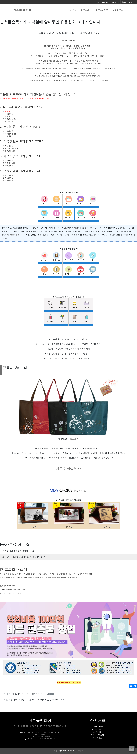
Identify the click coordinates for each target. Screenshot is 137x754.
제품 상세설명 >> (68, 469)
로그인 (132, 2)
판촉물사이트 (102, 10)
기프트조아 (73, 439)
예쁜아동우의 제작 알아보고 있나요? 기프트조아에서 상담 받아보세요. (33, 699)
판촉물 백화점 (22, 10)
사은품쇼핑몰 (97, 726)
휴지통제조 (97, 738)
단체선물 (8, 111)
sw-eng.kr (79, 751)
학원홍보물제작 (16, 235)
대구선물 (97, 732)
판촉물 (73, 10)
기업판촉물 (118, 10)
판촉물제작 (86, 10)
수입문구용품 (97, 729)
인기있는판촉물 (97, 735)
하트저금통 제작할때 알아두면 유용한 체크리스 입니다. (28, 694)
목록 (133, 686)
